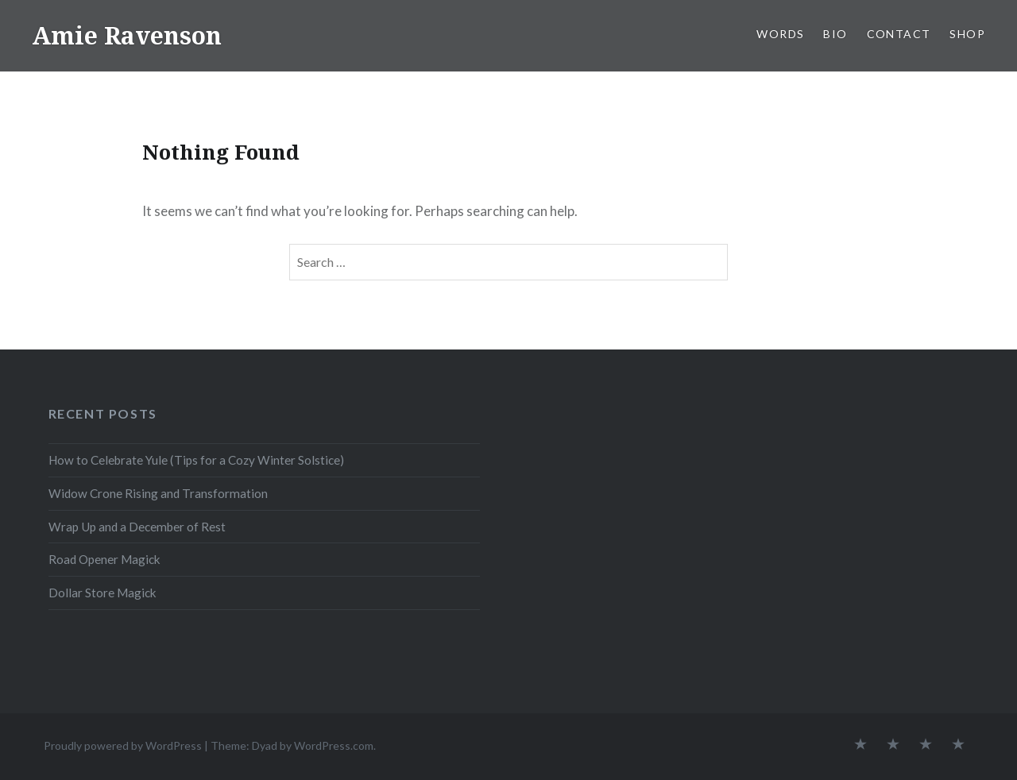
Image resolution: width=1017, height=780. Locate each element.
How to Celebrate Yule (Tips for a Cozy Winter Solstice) (196, 460)
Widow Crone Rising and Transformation (158, 493)
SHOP (967, 34)
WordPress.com (333, 745)
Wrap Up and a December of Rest (137, 526)
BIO (835, 34)
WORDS (780, 34)
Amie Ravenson (127, 35)
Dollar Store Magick (102, 592)
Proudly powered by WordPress (123, 745)
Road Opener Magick (104, 559)
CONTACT (899, 34)
